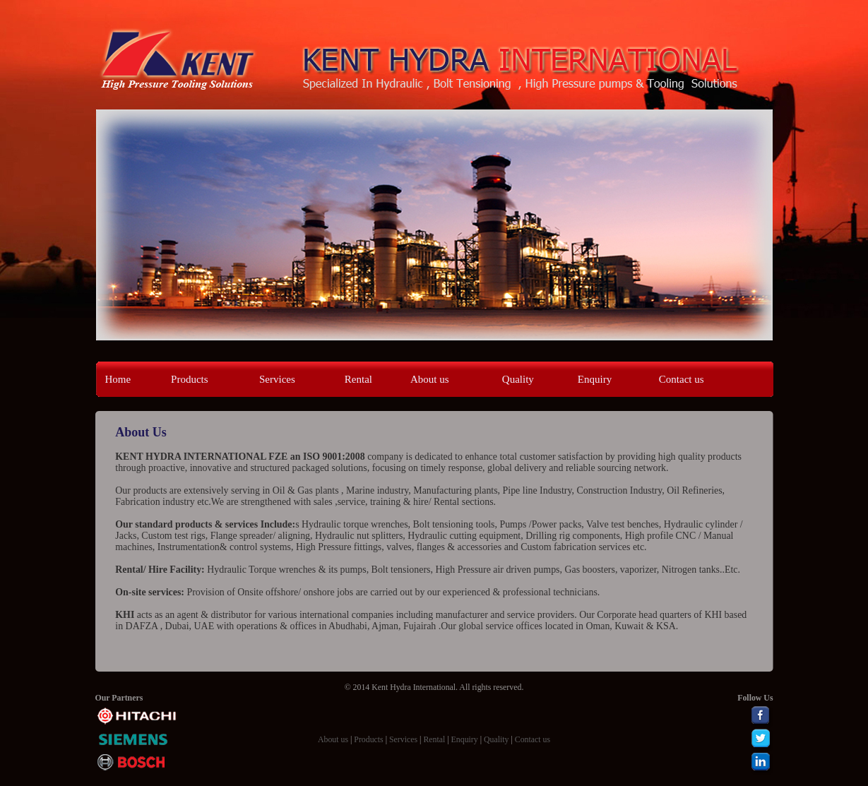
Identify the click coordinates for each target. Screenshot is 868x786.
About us (429, 379)
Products (189, 379)
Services (277, 379)
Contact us (681, 379)
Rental (358, 379)
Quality (518, 379)
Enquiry (595, 379)
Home (118, 379)
